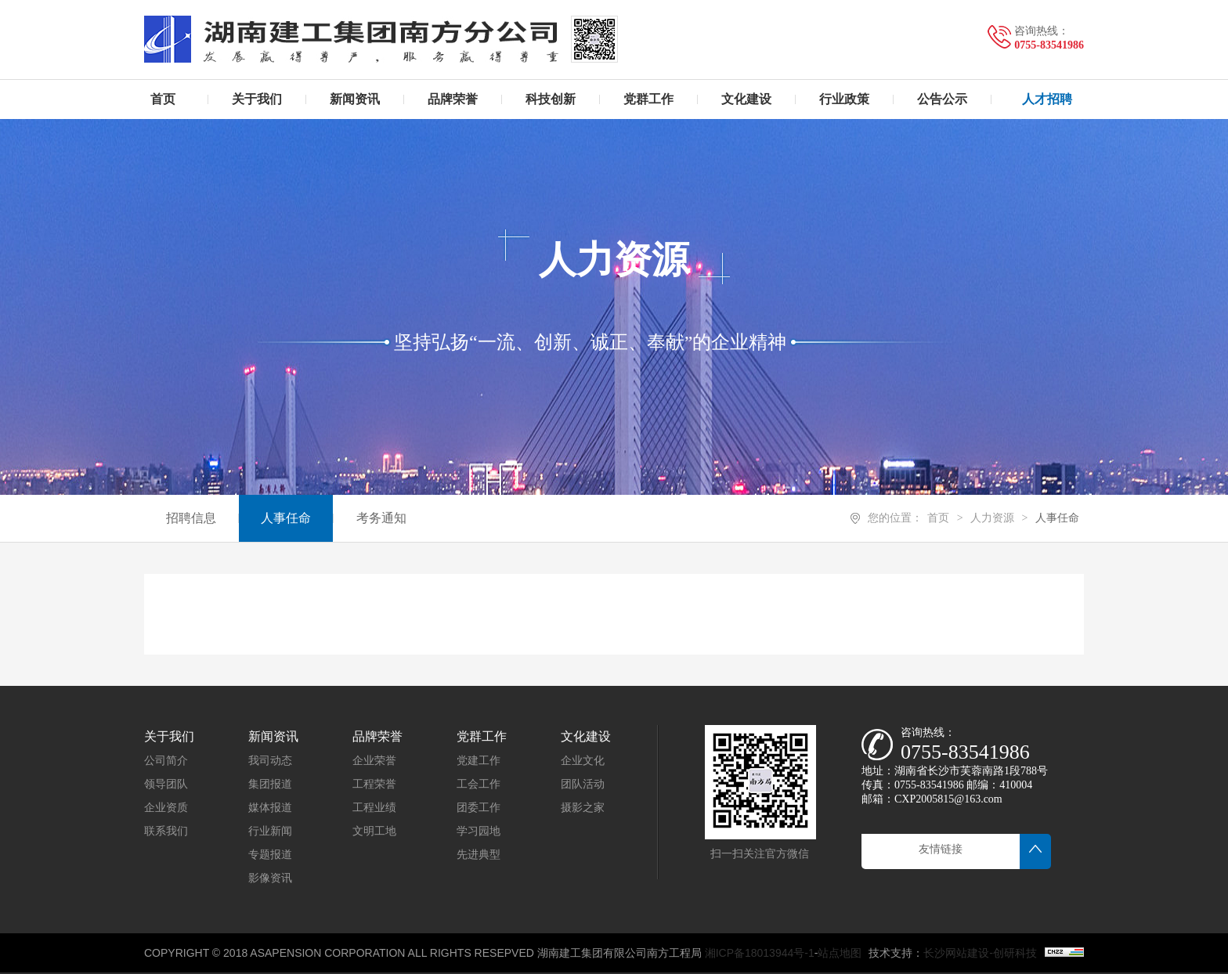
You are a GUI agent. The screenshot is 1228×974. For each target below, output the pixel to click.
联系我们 (166, 831)
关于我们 (169, 736)
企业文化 (583, 761)
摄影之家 (583, 807)
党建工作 (478, 761)
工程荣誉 (374, 784)
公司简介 (166, 761)
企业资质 (166, 807)
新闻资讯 (273, 736)
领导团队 (166, 784)
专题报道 (270, 854)
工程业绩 (374, 807)
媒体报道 (270, 807)
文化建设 (586, 736)
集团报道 (270, 784)
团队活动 (583, 784)
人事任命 (1057, 518)
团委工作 (478, 807)
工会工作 (478, 784)
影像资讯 (270, 878)
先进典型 (478, 854)
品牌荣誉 (377, 736)
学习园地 (478, 831)
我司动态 (270, 761)
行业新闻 (270, 831)
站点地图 (839, 953)
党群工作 (482, 736)
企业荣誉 (374, 761)
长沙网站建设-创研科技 (980, 953)
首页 (938, 518)
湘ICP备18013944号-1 (759, 953)
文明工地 (374, 831)
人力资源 (992, 518)
